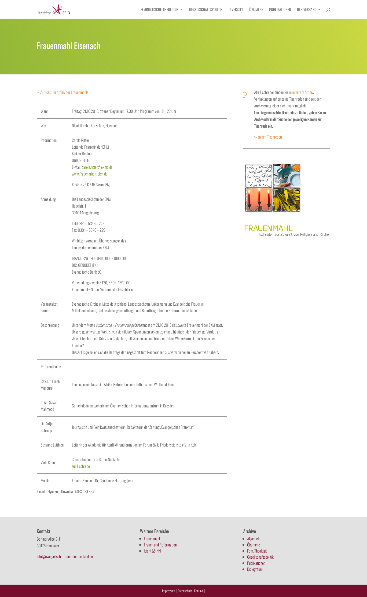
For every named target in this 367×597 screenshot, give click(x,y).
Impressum (168, 590)
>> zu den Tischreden (268, 137)
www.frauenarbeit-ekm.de (89, 174)
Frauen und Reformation (160, 545)
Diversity (236, 10)
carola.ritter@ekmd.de (97, 167)
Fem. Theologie (257, 551)
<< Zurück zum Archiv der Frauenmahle (62, 92)
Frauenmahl (152, 539)
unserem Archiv (302, 92)
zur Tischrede (81, 466)
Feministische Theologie (159, 10)
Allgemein (253, 539)
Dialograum (255, 569)
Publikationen (280, 10)
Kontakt (199, 590)
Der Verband (306, 10)
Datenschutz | (185, 590)
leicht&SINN (152, 551)
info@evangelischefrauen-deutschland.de (65, 556)
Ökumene (256, 10)
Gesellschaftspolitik (206, 10)
